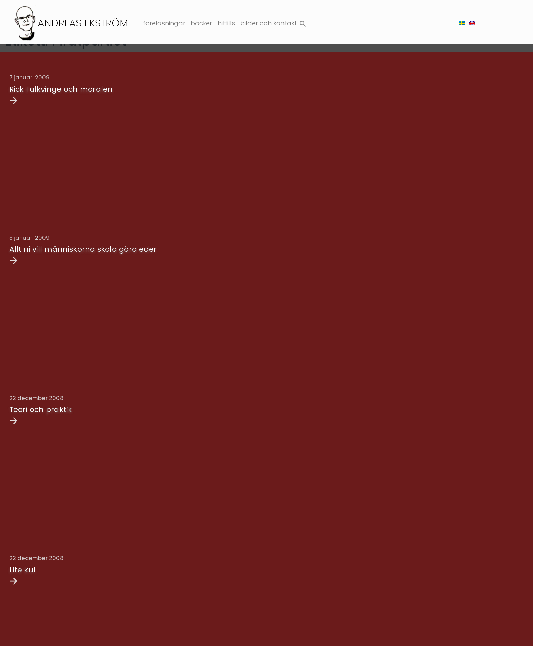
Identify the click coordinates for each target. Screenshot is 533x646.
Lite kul (22, 553)
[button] (302, 22)
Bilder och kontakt (268, 23)
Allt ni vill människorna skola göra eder (83, 243)
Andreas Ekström (83, 23)
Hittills (226, 23)
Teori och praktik (40, 398)
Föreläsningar (164, 23)
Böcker (201, 23)
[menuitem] (462, 23)
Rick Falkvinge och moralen (61, 89)
